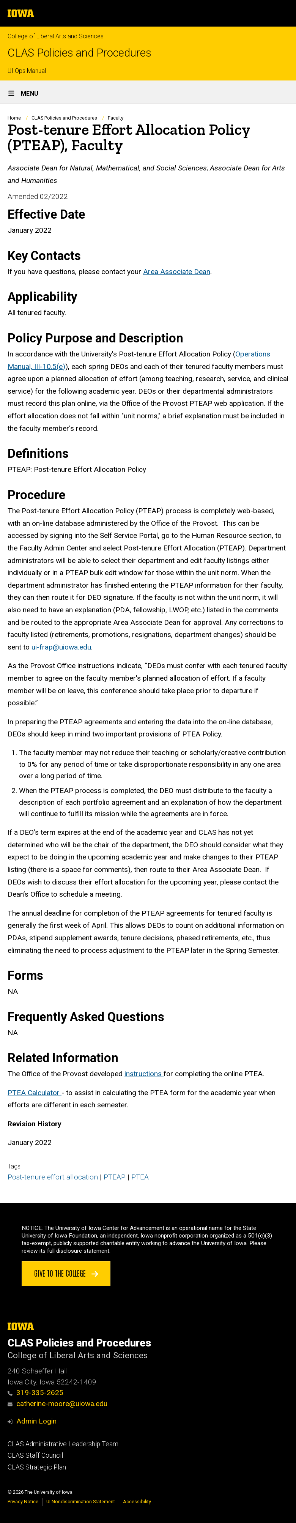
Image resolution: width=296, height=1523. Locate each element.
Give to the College (66, 1273)
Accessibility (137, 1501)
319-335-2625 (35, 1392)
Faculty (115, 118)
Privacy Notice (23, 1501)
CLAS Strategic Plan (37, 1467)
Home (14, 118)
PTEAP (115, 1177)
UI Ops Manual (27, 70)
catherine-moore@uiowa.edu (57, 1403)
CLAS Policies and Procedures (79, 52)
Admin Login (36, 1421)
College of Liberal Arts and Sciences (56, 36)
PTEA (140, 1177)
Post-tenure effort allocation (53, 1177)
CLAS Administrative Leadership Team (63, 1444)
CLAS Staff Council (35, 1455)
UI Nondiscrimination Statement (80, 1501)
